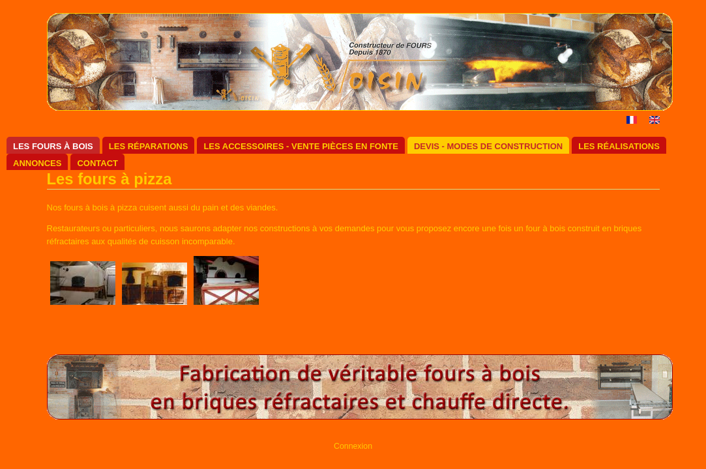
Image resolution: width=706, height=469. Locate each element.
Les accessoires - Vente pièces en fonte (300, 146)
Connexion (353, 446)
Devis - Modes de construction (488, 146)
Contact (97, 163)
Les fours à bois (53, 146)
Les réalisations (619, 146)
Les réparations (148, 146)
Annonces (37, 163)
